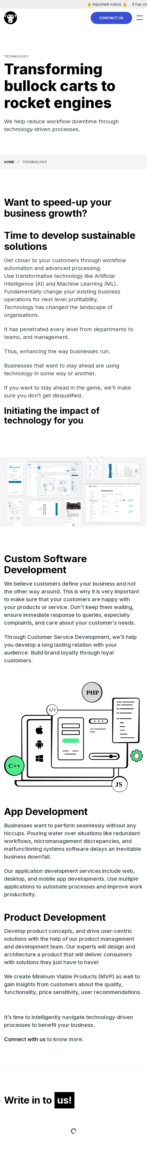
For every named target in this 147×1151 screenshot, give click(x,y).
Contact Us (111, 18)
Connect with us (25, 1039)
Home (9, 162)
